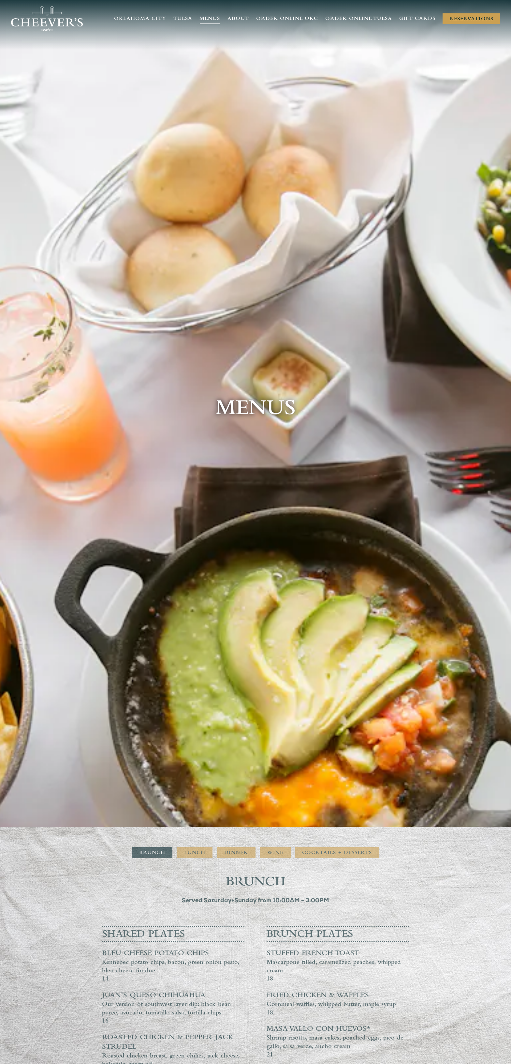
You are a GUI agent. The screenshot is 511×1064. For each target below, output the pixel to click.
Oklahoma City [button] (140, 19)
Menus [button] (209, 19)
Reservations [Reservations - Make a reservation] (471, 19)
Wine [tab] (275, 753)
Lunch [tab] (194, 753)
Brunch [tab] (152, 753)
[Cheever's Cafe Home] (47, 19)
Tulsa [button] (182, 19)
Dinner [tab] (236, 753)
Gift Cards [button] (417, 19)
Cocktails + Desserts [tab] (337, 753)
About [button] (238, 19)
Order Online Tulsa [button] (358, 19)
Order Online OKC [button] (287, 19)
